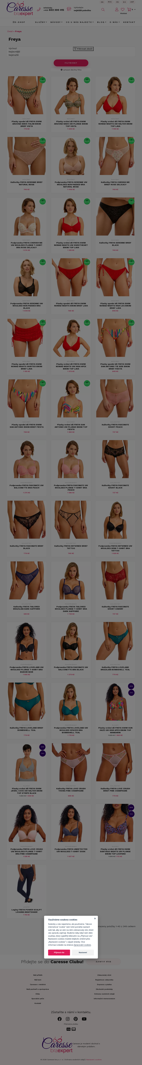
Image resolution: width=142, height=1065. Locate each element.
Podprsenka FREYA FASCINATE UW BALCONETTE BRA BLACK (71, 668)
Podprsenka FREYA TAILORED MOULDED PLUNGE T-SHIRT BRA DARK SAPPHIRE (71, 609)
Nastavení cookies (94, 1060)
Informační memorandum (104, 999)
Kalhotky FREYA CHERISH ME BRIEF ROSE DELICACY (115, 183)
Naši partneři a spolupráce (37, 989)
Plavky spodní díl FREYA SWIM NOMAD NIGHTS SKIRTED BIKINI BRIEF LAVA (26, 366)
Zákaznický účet (104, 975)
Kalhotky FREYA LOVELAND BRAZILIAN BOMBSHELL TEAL (115, 668)
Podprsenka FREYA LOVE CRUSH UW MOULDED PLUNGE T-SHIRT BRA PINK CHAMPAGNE (27, 851)
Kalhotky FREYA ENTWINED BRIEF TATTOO (71, 547)
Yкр (132, 2)
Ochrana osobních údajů (75, 1060)
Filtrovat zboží (83, 48)
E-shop (19, 22)
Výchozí (13, 48)
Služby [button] (40, 22)
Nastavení (83, 952)
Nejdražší (14, 55)
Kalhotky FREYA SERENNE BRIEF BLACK (115, 244)
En (102, 2)
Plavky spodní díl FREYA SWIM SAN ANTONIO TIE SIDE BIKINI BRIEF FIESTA (115, 366)
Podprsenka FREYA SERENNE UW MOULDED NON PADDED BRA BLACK (26, 305)
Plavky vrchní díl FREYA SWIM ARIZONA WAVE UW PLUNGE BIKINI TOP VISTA (71, 123)
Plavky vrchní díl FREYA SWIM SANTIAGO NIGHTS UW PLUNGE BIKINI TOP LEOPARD (115, 851)
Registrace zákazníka (104, 980)
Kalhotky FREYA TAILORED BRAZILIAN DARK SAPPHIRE (26, 608)
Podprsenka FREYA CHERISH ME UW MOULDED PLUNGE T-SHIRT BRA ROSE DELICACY (26, 245)
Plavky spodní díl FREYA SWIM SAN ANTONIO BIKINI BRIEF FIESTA (27, 426)
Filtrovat (71, 63)
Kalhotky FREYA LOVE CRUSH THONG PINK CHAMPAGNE (71, 789)
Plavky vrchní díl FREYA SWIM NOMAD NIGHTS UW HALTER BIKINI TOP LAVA (115, 123)
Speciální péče (37, 999)
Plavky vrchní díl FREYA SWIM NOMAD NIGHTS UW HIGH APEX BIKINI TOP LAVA (71, 366)
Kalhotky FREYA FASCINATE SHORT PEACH (115, 426)
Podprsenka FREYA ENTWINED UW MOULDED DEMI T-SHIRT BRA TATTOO (115, 548)
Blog (101, 22)
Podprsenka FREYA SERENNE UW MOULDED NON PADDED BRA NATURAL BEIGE (71, 184)
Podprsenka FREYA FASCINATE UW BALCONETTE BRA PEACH (27, 486)
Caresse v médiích (38, 984)
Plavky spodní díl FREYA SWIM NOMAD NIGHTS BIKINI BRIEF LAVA (71, 304)
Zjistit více (103, 962)
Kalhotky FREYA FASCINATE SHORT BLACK (115, 486)
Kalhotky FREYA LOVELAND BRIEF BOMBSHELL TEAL (26, 729)
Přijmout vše (59, 952)
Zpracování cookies (82, 945)
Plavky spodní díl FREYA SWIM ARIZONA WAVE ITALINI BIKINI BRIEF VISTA (27, 123)
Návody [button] (55, 22)
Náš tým (37, 980)
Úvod (10, 31)
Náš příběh (37, 975)
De (124, 2)
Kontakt (129, 22)
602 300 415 (54, 9)
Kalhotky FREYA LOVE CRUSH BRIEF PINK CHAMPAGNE (115, 789)
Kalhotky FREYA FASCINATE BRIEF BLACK (26, 547)
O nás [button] (114, 22)
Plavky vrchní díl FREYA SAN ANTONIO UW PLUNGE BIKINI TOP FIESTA (71, 427)
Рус (110, 2)
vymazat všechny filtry (71, 70)
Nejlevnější (14, 51)
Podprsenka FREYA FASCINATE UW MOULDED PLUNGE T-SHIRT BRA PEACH (71, 487)
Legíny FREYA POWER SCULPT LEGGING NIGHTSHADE (27, 911)
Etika (38, 994)
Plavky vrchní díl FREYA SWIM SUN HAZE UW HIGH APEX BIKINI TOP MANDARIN (115, 730)
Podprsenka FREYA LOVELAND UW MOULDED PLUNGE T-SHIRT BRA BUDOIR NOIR (27, 669)
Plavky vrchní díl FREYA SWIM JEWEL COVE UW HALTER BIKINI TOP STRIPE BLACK (26, 790)
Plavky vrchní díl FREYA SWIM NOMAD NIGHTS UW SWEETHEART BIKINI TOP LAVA (71, 245)
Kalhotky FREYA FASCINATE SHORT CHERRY (115, 608)
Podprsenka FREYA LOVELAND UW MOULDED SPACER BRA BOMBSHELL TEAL (71, 730)
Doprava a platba (104, 984)
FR (117, 2)
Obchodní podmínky (104, 989)
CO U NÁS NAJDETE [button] (79, 22)
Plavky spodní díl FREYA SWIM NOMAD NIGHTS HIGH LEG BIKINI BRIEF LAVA (115, 305)
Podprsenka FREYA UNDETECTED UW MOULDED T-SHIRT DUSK (71, 850)
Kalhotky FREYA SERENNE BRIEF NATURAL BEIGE (27, 183)
